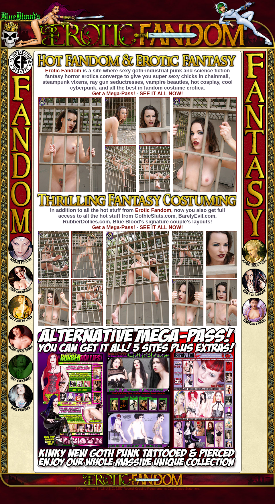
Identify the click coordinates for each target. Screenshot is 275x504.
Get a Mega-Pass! (113, 93)
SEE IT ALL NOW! (161, 93)
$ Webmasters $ (86, 488)
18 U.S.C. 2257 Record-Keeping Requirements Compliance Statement (150, 488)
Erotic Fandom (63, 71)
